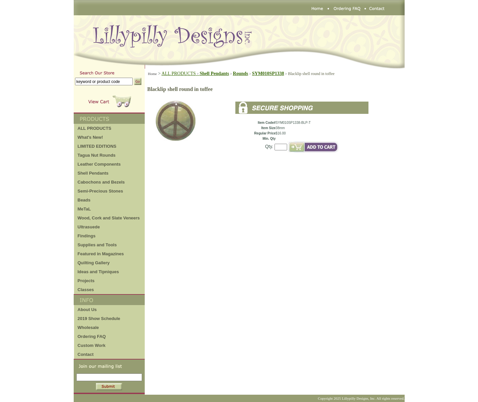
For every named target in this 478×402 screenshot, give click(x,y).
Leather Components (99, 164)
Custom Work (92, 345)
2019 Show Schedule (99, 318)
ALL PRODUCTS (181, 73)
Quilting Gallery (94, 262)
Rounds (240, 73)
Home (152, 74)
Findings (87, 235)
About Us (87, 309)
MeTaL (84, 208)
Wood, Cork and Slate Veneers (109, 217)
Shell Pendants (93, 173)
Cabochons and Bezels (101, 182)
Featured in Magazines (101, 253)
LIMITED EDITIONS (97, 146)
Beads (84, 200)
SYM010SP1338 (268, 73)
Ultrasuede (89, 226)
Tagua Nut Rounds (97, 155)
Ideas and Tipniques (98, 271)
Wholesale (88, 327)
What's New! (90, 137)
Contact (86, 354)
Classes (86, 289)
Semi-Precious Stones (100, 191)
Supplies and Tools (97, 244)
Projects (86, 280)
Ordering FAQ (92, 336)
